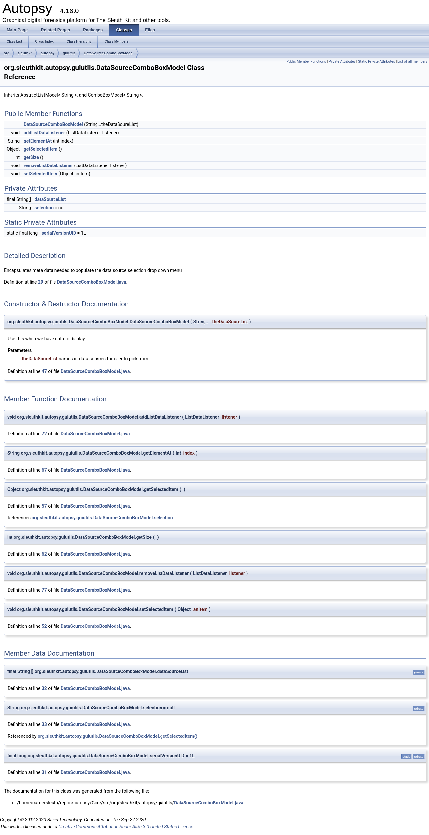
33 (44, 724)
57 (44, 506)
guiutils (69, 53)
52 (44, 626)
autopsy (47, 53)
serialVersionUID (59, 233)
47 (44, 371)
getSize (31, 157)
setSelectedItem (40, 173)
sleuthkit (25, 53)
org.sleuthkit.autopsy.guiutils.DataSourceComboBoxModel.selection (102, 517)
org (7, 53)
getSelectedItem (41, 149)
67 (44, 469)
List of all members (412, 61)
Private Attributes (342, 61)
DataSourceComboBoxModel (109, 53)
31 (44, 772)
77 (44, 590)
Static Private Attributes (376, 61)
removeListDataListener (48, 165)
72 (44, 433)
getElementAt (38, 140)
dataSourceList (50, 199)
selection (44, 207)
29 (40, 282)
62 (44, 554)
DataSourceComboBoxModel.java (91, 282)
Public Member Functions (306, 61)
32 (44, 688)
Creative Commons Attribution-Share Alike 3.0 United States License (125, 826)
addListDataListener (44, 132)
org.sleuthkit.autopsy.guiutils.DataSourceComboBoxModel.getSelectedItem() (117, 736)
